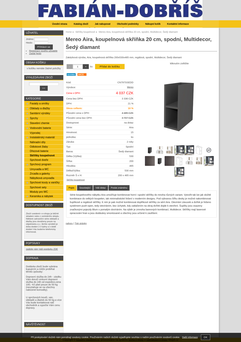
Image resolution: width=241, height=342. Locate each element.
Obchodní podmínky (128, 24)
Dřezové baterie (39, 150)
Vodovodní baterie (40, 127)
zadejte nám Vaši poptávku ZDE (42, 249)
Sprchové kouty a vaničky (45, 182)
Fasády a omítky (39, 103)
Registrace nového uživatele (43, 51)
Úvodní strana (59, 24)
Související (84, 187)
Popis (71, 187)
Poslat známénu (119, 187)
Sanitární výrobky (40, 113)
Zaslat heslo (35, 53)
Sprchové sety (38, 187)
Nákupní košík (153, 24)
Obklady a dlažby (40, 108)
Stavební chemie (39, 123)
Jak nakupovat (102, 24)
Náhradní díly (37, 142)
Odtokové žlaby (39, 146)
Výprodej (35, 132)
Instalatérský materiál (42, 137)
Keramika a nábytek (41, 196)
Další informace (190, 337)
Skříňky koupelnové (76, 180)
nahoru (69, 223)
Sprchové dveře (39, 159)
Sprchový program (40, 164)
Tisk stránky (81, 223)
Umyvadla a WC (39, 169)
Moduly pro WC (39, 191)
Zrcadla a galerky (40, 173)
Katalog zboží (81, 24)
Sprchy (34, 118)
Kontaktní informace (178, 24)
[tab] (71, 188)
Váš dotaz (101, 187)
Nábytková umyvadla (42, 177)
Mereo (130, 87)
